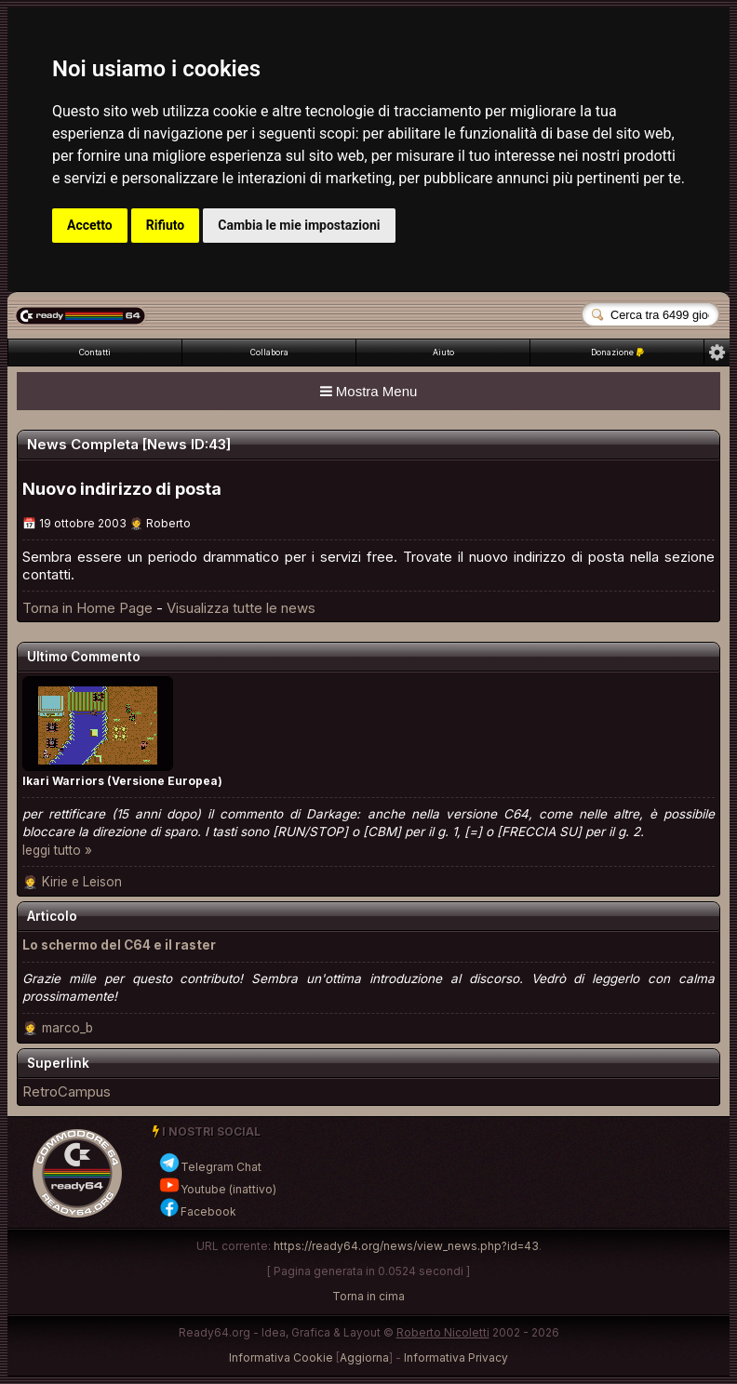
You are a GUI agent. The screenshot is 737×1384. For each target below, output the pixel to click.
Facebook (197, 1211)
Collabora (269, 352)
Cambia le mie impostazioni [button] (299, 225)
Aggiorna (364, 1357)
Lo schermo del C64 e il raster (119, 945)
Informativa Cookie (281, 1357)
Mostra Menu (369, 391)
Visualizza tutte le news (241, 608)
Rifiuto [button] (165, 225)
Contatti (95, 352)
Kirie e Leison (82, 881)
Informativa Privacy (456, 1357)
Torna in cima (368, 1296)
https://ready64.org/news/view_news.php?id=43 (406, 1246)
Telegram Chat (209, 1167)
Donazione (617, 352)
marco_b (67, 1027)
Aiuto (443, 352)
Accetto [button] (90, 225)
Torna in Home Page (87, 608)
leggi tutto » (57, 850)
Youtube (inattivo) (217, 1189)
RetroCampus (66, 1091)
